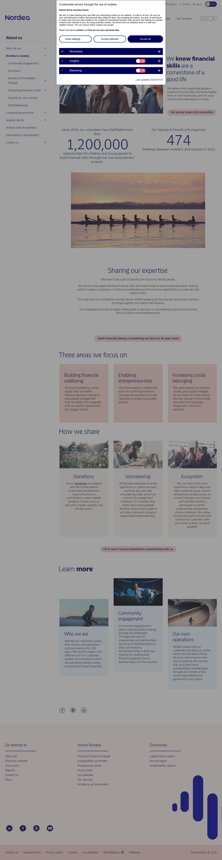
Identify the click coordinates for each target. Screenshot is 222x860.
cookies (80, 30)
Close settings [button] (72, 39)
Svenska (77, 10)
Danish (62, 10)
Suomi (85, 10)
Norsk (69, 10)
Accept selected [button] (109, 39)
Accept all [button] (145, 39)
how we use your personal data (103, 30)
